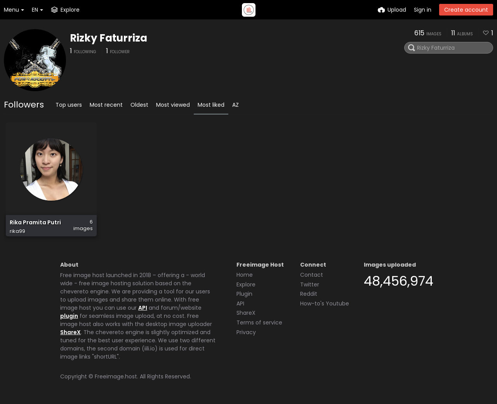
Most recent (106, 105)
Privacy (246, 332)
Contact (311, 275)
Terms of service (259, 322)
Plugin (244, 294)
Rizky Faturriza (108, 38)
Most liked (211, 105)
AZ (235, 105)
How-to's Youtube (324, 303)
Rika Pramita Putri (35, 222)
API (142, 308)
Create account (466, 10)
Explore (245, 284)
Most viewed (173, 105)
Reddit (308, 294)
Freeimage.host (116, 376)
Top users (69, 105)
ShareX (70, 332)
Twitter (309, 284)
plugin (69, 316)
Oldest (139, 105)
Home (244, 275)
